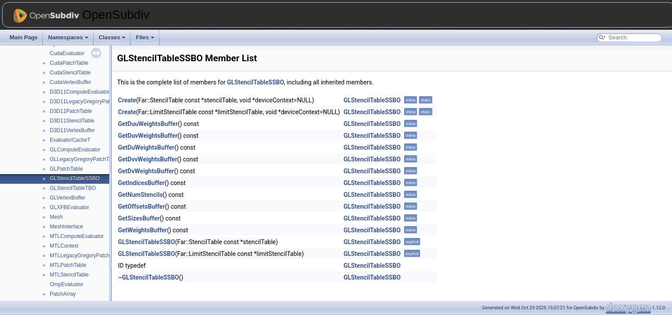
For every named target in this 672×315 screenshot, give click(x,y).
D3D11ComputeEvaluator (80, 92)
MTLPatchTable (68, 265)
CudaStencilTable (70, 73)
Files (145, 37)
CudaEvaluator (67, 53)
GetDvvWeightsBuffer (147, 159)
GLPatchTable (66, 169)
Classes (112, 37)
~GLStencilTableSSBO (148, 277)
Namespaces (68, 37)
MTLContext (64, 246)
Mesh (56, 217)
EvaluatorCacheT (70, 140)
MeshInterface (66, 227)
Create (127, 100)
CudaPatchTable (69, 63)
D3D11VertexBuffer (72, 130)
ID (121, 265)
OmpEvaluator (66, 284)
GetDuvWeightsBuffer (147, 135)
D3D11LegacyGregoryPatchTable (89, 101)
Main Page (24, 37)
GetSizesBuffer (138, 218)
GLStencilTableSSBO (75, 178)
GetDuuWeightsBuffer (148, 123)
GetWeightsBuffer (142, 230)
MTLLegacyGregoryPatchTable (86, 255)
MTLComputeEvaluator (77, 236)
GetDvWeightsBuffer (146, 171)
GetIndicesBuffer (141, 182)
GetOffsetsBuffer (141, 206)
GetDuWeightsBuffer (146, 147)
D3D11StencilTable (72, 121)
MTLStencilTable (69, 275)
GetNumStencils (140, 194)
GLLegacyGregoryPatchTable (84, 159)
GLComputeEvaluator (75, 150)
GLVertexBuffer (67, 198)
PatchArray (63, 294)
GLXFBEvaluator (69, 207)
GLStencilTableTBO (73, 188)
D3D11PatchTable (71, 111)
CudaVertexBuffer (70, 82)
